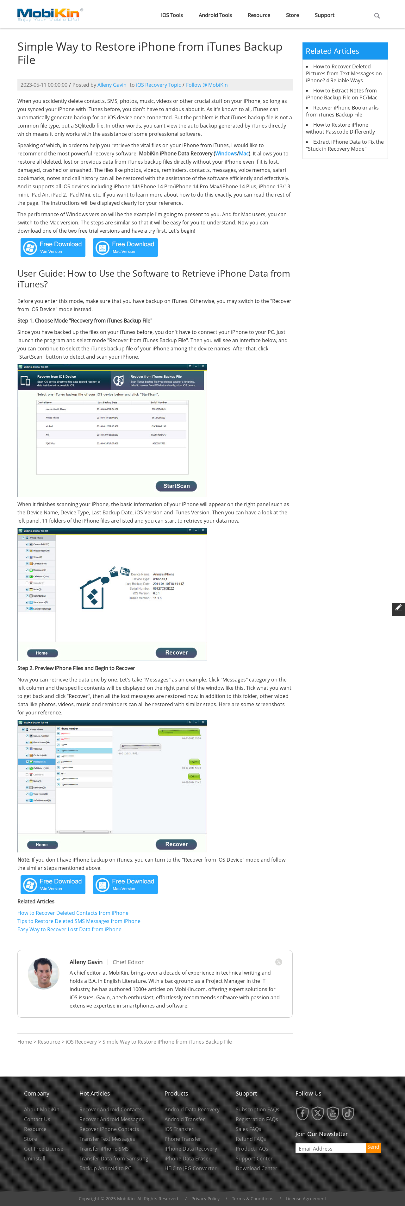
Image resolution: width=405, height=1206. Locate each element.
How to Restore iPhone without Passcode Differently (340, 128)
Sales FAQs (248, 1129)
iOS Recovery (81, 1041)
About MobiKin (41, 1109)
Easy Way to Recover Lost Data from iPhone (69, 929)
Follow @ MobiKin (207, 84)
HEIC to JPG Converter (191, 1168)
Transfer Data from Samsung (113, 1158)
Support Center (254, 1158)
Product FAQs (252, 1148)
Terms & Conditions (252, 1199)
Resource (259, 15)
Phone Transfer (183, 1138)
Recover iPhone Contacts (109, 1129)
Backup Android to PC (105, 1168)
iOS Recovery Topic (158, 84)
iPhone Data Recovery (191, 1148)
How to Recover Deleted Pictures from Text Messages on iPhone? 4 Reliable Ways (344, 73)
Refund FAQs (251, 1138)
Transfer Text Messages (107, 1138)
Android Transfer (185, 1119)
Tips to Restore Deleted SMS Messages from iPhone (78, 921)
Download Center (256, 1168)
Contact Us (37, 1119)
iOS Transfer (179, 1129)
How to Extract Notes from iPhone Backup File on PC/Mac (341, 94)
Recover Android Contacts (110, 1109)
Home (24, 1041)
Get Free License (43, 1148)
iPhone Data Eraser (188, 1158)
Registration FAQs (257, 1119)
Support (324, 15)
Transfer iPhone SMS (104, 1148)
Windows (226, 153)
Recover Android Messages (111, 1119)
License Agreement (306, 1199)
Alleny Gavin (112, 84)
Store (292, 15)
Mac (244, 153)
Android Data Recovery (192, 1109)
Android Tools (215, 15)
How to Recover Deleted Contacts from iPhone (72, 912)
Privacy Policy (205, 1199)
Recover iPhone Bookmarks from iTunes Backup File (342, 111)
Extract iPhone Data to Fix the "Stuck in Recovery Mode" (345, 145)
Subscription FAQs (257, 1109)
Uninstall (34, 1158)
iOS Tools (172, 15)
